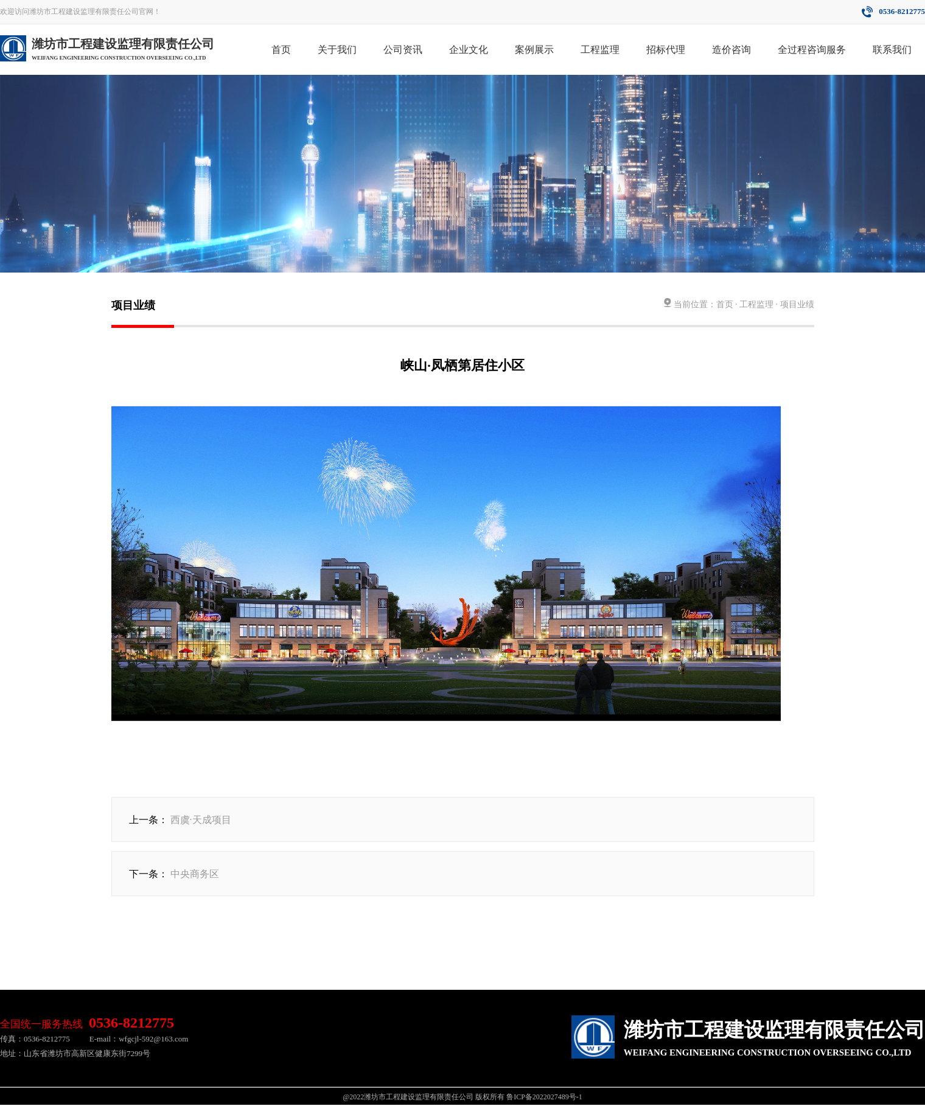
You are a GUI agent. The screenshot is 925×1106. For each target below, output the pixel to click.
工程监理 (600, 49)
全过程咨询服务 (812, 49)
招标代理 (665, 49)
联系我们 (892, 49)
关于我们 (337, 49)
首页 (281, 49)
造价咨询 (731, 49)
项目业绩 (797, 304)
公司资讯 (402, 49)
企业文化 (468, 49)
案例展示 (534, 49)
